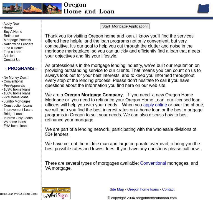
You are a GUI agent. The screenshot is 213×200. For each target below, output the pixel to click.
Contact (168, 189)
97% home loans (16, 97)
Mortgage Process (17, 40)
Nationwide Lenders (18, 44)
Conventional (13, 81)
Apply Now (11, 24)
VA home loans (15, 122)
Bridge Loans (14, 114)
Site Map (117, 189)
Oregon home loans (143, 189)
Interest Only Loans (18, 118)
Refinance (11, 36)
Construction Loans (18, 106)
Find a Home (13, 48)
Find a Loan (12, 52)
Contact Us (12, 60)
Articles (9, 56)
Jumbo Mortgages (17, 101)
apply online (155, 104)
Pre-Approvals (14, 86)
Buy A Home (13, 32)
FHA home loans (16, 126)
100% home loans (17, 93)
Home (8, 27)
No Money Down (16, 77)
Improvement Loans (18, 110)
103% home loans (17, 89)
